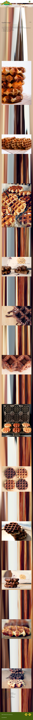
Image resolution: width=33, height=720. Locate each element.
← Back (30, 22)
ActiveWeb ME (4, 717)
